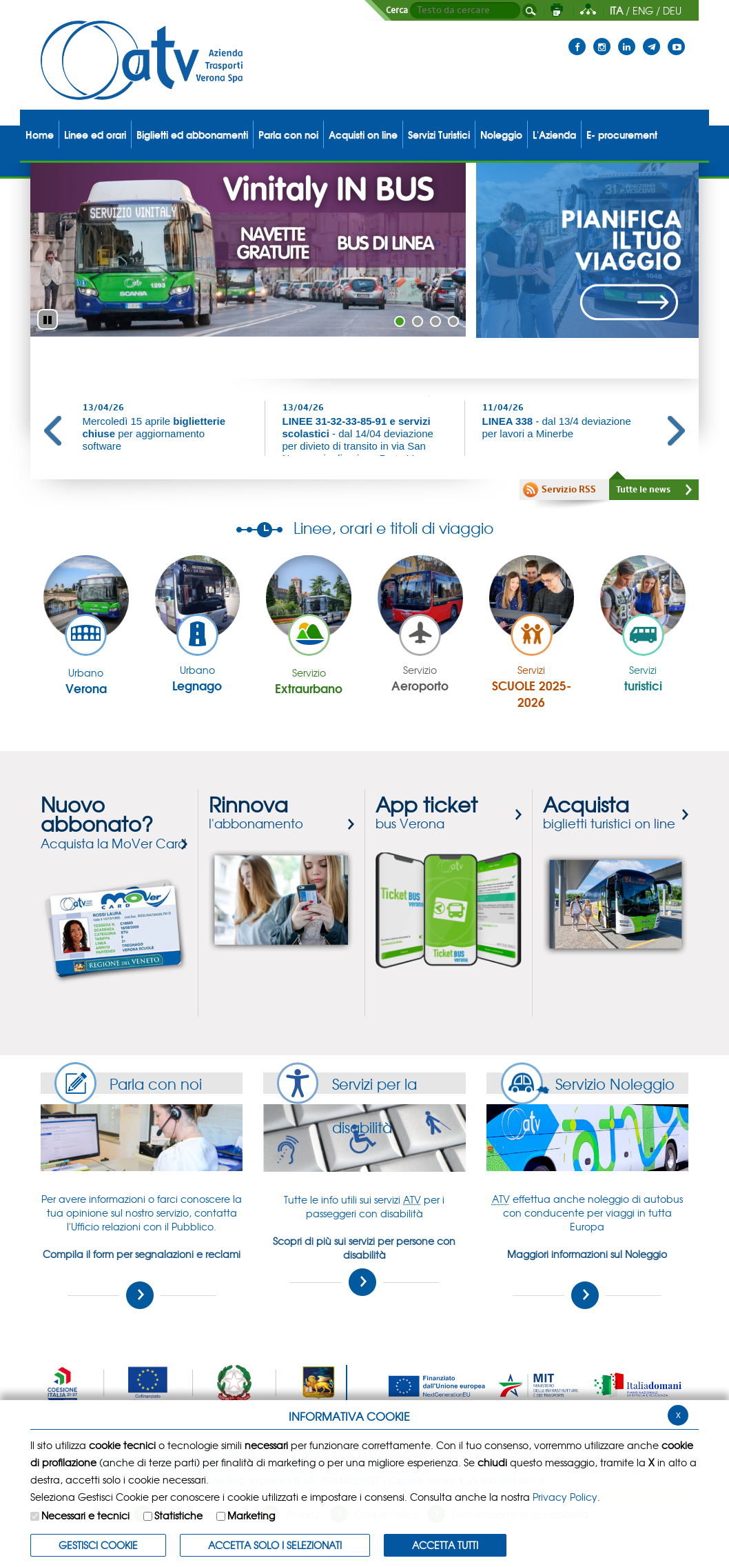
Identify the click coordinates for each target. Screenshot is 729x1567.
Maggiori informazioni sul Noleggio (587, 1278)
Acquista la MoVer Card (113, 824)
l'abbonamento (256, 814)
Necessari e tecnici (85, 1515)
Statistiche (178, 1515)
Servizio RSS (569, 489)
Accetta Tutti (445, 1545)
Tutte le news (643, 490)
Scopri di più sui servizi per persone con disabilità (364, 1265)
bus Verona (427, 814)
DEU (672, 10)
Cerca (397, 10)
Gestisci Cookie (98, 1545)
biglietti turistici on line (609, 814)
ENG (643, 10)
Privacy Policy (565, 1497)
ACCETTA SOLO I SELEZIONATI (275, 1545)
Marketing (251, 1515)
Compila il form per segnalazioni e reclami (141, 1278)
